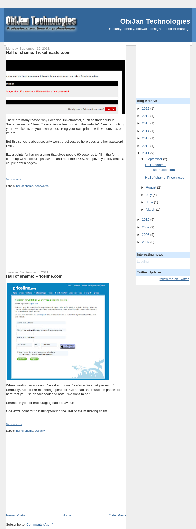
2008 (146, 235)
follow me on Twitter (174, 279)
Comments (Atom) (39, 524)
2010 (146, 219)
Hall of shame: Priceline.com (34, 276)
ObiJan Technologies (155, 21)
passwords (42, 185)
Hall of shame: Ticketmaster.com (38, 52)
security (40, 430)
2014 (146, 131)
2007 (146, 242)
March (151, 209)
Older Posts (117, 515)
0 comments (14, 179)
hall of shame (24, 185)
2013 (146, 138)
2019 (146, 116)
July (149, 195)
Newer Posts (15, 515)
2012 (146, 146)
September (154, 159)
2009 (146, 227)
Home (67, 515)
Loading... (144, 261)
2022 (146, 108)
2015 (146, 123)
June (150, 202)
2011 (146, 153)
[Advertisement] (44, 233)
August (151, 187)
